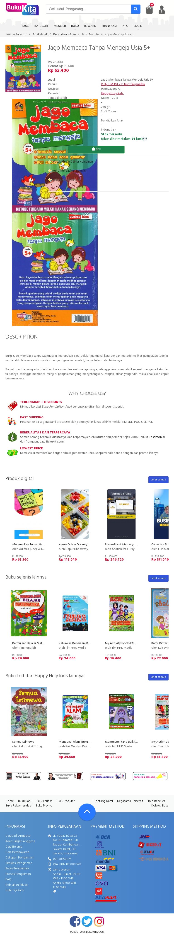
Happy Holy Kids (112, 93)
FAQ (8, 879)
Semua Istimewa (23, 742)
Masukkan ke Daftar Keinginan (70, 161)
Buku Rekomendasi (18, 805)
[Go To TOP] (87, 812)
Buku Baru (24, 801)
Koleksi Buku (160, 805)
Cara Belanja (13, 846)
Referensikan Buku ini (64, 180)
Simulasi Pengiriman (18, 863)
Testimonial (157, 437)
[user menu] (161, 9)
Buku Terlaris (44, 801)
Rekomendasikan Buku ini (67, 170)
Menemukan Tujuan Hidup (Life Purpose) (39, 544)
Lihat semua (158, 479)
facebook (75, 921)
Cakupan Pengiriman (19, 857)
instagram (99, 921)
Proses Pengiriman (18, 874)
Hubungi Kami (14, 890)
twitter (87, 921)
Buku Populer (66, 801)
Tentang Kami (103, 801)
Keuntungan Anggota (20, 841)
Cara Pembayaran (17, 852)
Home (9, 801)
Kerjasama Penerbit (130, 801)
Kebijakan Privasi (16, 885)
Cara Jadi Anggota (17, 836)
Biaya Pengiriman (17, 868)
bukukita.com (95, 932)
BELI (96, 149)
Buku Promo (44, 805)
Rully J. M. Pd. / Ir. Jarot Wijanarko (123, 84)
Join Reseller (156, 801)
